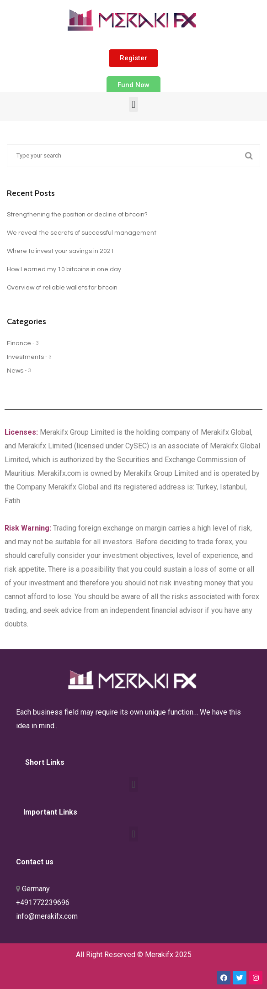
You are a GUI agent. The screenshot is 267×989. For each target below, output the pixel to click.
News (15, 371)
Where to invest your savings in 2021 (60, 251)
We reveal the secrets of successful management (81, 233)
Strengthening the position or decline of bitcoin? (77, 214)
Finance (19, 343)
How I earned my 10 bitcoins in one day (64, 269)
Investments (25, 357)
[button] (133, 58)
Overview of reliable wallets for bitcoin (62, 287)
